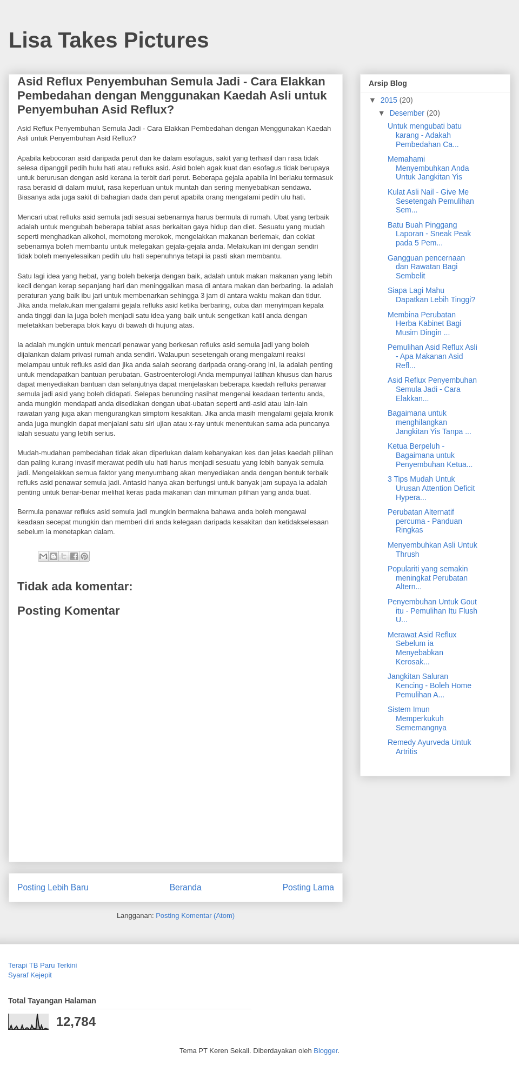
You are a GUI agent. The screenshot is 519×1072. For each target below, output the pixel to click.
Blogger (325, 1051)
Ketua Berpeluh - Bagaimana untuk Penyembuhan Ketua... (430, 455)
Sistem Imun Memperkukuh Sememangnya (417, 718)
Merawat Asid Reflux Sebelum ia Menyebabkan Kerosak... (422, 648)
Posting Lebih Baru (53, 887)
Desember (407, 113)
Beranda (186, 887)
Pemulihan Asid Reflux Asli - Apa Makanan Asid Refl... (432, 356)
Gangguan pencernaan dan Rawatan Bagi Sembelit (426, 267)
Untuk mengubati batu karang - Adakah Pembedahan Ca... (425, 135)
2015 (390, 100)
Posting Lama (308, 887)
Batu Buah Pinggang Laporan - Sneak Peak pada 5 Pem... (429, 234)
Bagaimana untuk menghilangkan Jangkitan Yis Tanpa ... (429, 422)
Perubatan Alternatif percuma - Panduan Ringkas (425, 521)
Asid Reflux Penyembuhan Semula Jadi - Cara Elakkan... (432, 389)
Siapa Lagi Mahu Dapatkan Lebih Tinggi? (431, 295)
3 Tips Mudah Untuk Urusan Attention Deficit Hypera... (431, 488)
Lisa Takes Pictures (109, 40)
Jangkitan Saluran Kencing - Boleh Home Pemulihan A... (429, 685)
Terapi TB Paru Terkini (42, 965)
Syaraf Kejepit (30, 975)
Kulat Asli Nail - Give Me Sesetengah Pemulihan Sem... (431, 201)
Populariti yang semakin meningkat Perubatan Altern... (428, 577)
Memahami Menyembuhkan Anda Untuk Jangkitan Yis (428, 168)
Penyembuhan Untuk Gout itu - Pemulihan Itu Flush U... (432, 610)
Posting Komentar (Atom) (195, 915)
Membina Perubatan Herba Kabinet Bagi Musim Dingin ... (424, 323)
